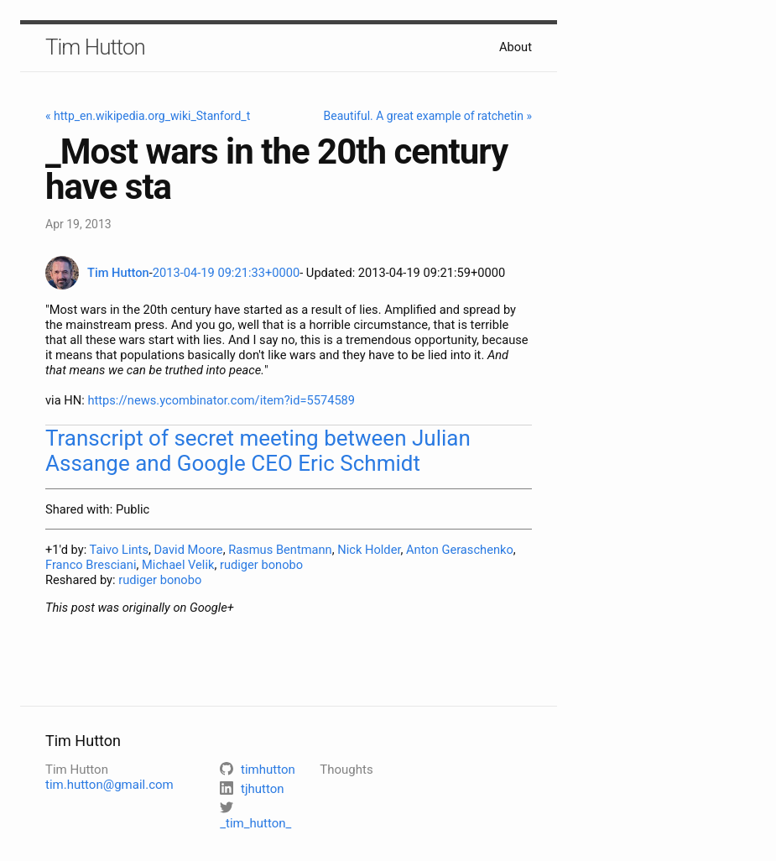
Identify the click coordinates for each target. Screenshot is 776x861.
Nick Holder (368, 549)
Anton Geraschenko (459, 549)
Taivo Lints (119, 549)
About (515, 47)
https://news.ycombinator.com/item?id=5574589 (221, 400)
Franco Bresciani (91, 564)
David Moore (188, 549)
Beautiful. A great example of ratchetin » (428, 116)
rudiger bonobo (261, 564)
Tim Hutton (95, 47)
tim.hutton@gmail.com (109, 784)
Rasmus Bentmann (280, 549)
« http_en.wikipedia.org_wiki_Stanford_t (147, 116)
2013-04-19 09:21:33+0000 (226, 272)
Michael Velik (178, 564)
